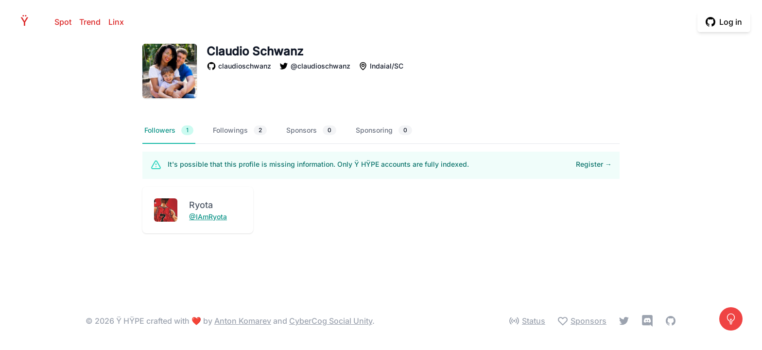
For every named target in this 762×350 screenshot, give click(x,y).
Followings (240, 130)
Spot (62, 22)
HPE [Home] (27, 22)
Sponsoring (384, 130)
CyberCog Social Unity (330, 321)
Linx (116, 22)
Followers (168, 130)
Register (594, 164)
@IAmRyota (208, 216)
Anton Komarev (242, 321)
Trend (90, 22)
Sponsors (311, 130)
